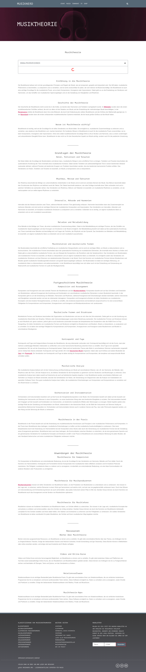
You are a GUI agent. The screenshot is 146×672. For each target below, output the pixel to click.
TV (81, 3)
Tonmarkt (75, 3)
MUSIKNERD (25, 3)
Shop (85, 3)
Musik (68, 3)
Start (63, 3)
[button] (127, 3)
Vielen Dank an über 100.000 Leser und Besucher (36, 664)
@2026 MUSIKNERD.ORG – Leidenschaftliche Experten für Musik (40, 667)
